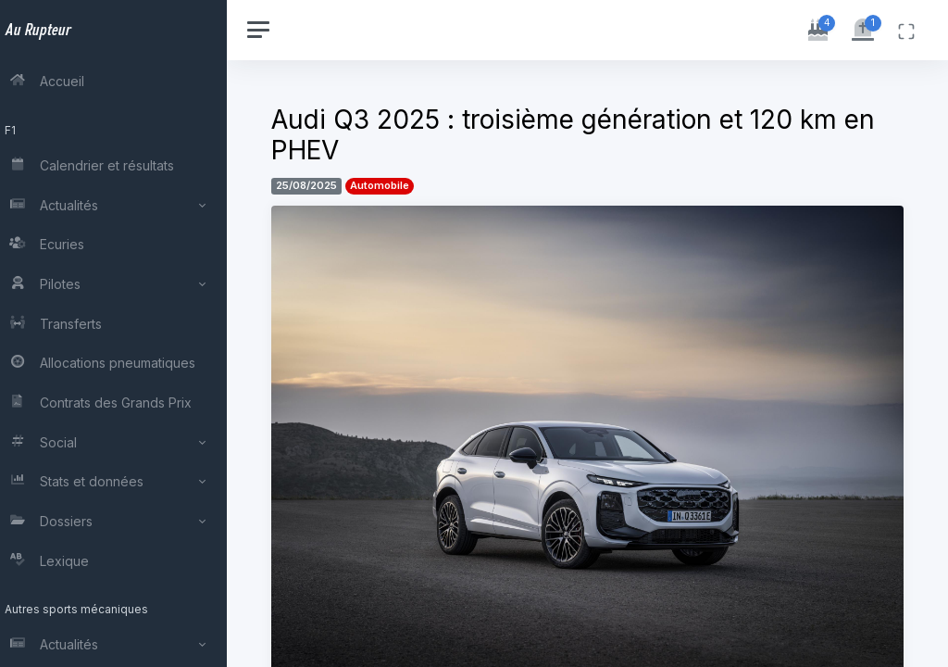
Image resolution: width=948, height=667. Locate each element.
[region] (122, 333)
